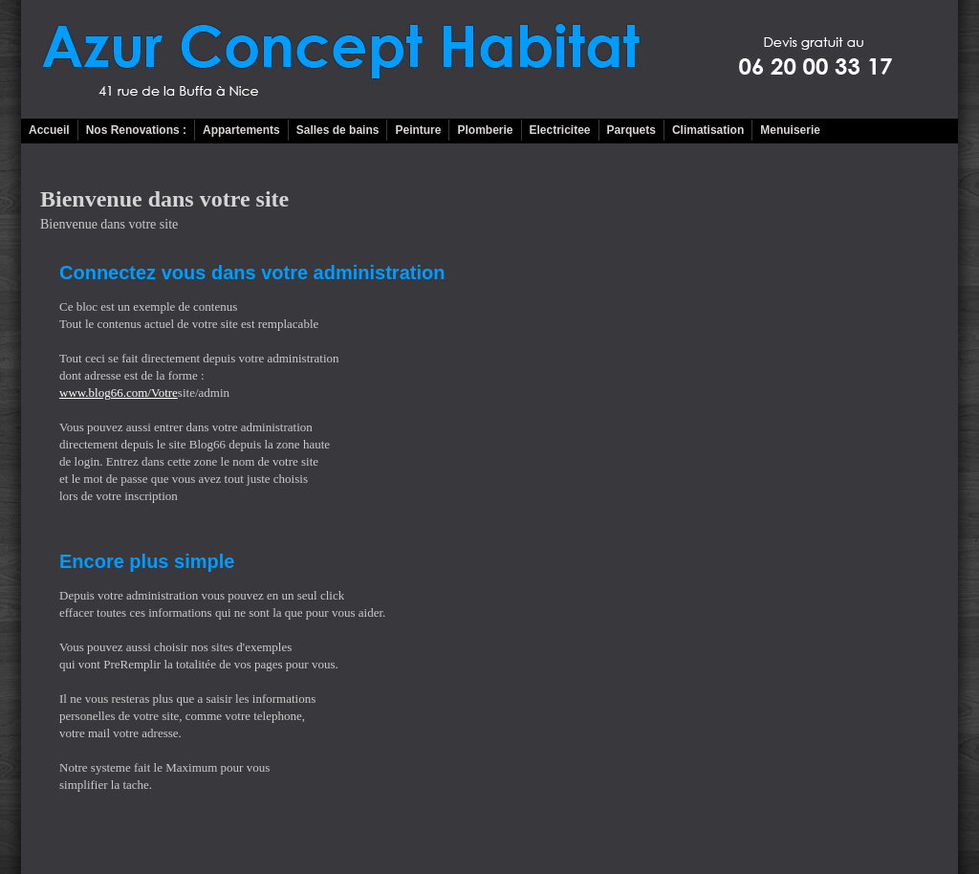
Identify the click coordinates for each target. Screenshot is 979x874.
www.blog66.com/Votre (118, 392)
